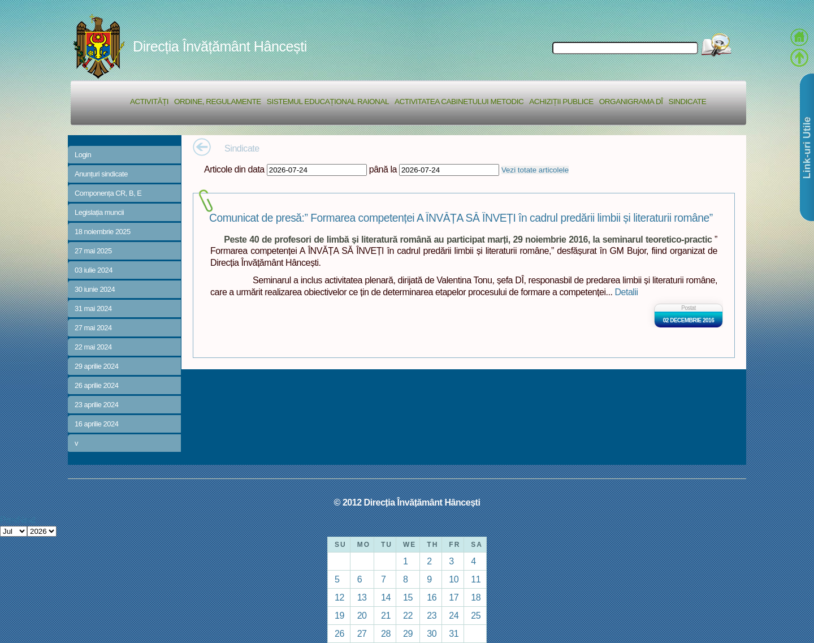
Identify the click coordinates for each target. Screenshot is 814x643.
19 (339, 615)
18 (475, 597)
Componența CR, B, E (108, 193)
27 (362, 633)
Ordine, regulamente (217, 101)
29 (408, 633)
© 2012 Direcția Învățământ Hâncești (407, 502)
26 (339, 633)
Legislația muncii (99, 212)
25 (475, 615)
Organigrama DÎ (631, 101)
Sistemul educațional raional (328, 101)
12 (339, 597)
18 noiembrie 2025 (103, 231)
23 (431, 615)
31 (453, 633)
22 (408, 615)
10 (453, 579)
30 (431, 633)
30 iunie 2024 (95, 289)
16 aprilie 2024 (96, 424)
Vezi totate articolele (535, 170)
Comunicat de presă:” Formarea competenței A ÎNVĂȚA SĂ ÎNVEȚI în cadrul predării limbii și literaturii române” (461, 218)
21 (386, 615)
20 (362, 615)
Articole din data (234, 169)
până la (383, 169)
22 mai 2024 (93, 347)
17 (453, 597)
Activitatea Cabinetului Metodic (459, 101)
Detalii (626, 292)
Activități (149, 101)
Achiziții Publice (561, 101)
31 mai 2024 (93, 308)
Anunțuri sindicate (101, 174)
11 (475, 579)
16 (431, 597)
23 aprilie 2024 (96, 404)
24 (453, 615)
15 (408, 597)
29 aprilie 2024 (96, 366)
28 (386, 633)
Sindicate (687, 101)
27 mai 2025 (93, 251)
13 (362, 597)
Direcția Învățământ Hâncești (220, 46)
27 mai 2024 (93, 327)
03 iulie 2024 (93, 270)
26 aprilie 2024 (96, 385)
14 (386, 597)
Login (83, 154)
